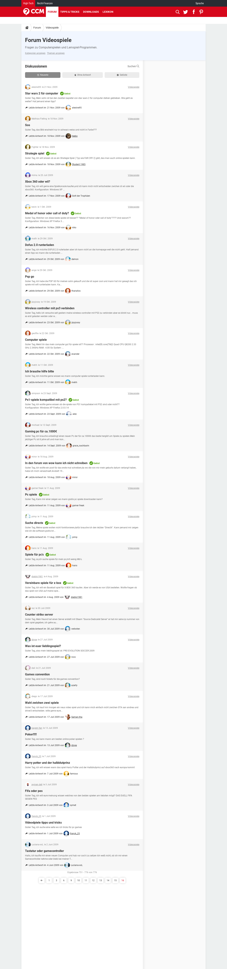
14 (108, 880)
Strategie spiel (34, 153)
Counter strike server (39, 614)
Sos (27, 125)
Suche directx (34, 523)
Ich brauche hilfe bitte (39, 371)
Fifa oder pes (34, 791)
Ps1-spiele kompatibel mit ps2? (46, 399)
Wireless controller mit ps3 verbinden (49, 308)
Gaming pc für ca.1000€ (41, 431)
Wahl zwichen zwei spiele (42, 702)
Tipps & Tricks (69, 11)
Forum (52, 11)
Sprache (199, 3)
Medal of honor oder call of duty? (47, 213)
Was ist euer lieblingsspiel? (43, 646)
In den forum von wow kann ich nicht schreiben (56, 463)
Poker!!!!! (31, 734)
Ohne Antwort (82, 75)
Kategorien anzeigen (35, 53)
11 (86, 880)
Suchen (133, 66)
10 (78, 880)
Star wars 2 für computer (41, 93)
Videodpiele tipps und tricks (43, 822)
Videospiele (52, 27)
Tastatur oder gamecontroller (44, 851)
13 (100, 880)
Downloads (91, 11)
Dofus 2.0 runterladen (39, 245)
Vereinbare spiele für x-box (43, 583)
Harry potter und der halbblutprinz (47, 762)
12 (93, 880)
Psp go (29, 276)
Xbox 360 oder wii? (37, 181)
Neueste (42, 75)
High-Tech (28, 3)
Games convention (37, 674)
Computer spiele (36, 339)
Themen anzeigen (56, 53)
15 (115, 880)
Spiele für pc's (34, 554)
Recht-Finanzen (45, 3)
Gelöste (122, 75)
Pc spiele (31, 494)
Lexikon (108, 11)
